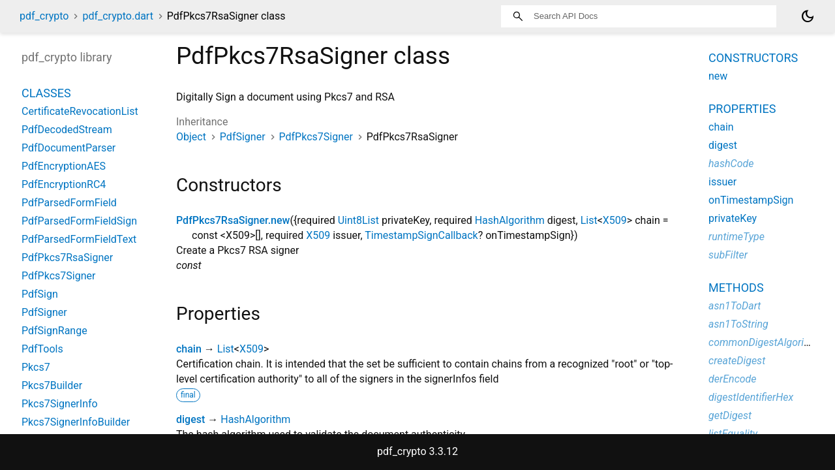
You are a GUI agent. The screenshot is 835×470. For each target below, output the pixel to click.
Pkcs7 (36, 367)
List (589, 220)
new (717, 76)
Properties (742, 109)
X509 (615, 220)
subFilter (728, 255)
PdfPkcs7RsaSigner (67, 257)
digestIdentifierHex (750, 397)
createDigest (736, 360)
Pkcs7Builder (52, 385)
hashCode (730, 163)
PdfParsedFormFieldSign (79, 221)
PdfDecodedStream (67, 129)
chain (189, 349)
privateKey (732, 218)
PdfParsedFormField (69, 202)
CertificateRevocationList (80, 111)
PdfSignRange (54, 330)
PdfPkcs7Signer (316, 137)
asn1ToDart (734, 306)
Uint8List (358, 220)
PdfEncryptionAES (64, 166)
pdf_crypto (44, 16)
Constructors (753, 58)
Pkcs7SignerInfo (60, 404)
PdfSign (40, 294)
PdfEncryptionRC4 (64, 184)
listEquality (732, 434)
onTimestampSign (750, 200)
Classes (46, 93)
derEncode (732, 379)
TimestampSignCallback (421, 235)
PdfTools (42, 349)
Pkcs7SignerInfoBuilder (76, 422)
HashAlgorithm (510, 220)
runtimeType (736, 236)
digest (190, 419)
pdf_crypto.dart (117, 16)
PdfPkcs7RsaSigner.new (233, 220)
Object (191, 137)
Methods (736, 287)
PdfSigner (243, 137)
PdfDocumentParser (68, 148)
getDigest (730, 415)
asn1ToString (738, 324)
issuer (722, 182)
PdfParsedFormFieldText (79, 239)
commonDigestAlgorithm (764, 342)
